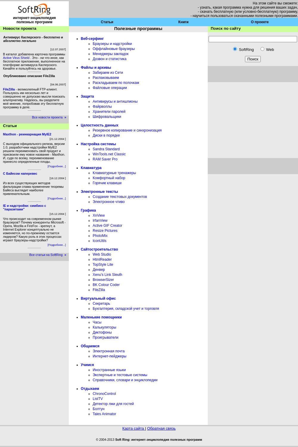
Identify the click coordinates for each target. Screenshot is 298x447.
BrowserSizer (103, 280)
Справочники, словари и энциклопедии (125, 380)
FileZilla (99, 290)
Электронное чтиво (109, 202)
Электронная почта (109, 351)
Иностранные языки (109, 370)
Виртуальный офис (98, 298)
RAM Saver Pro (105, 159)
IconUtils (99, 241)
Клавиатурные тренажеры (114, 173)
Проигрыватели (105, 337)
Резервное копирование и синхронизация (127, 130)
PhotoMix (100, 236)
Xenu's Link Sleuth (107, 275)
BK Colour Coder (106, 285)
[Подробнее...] (57, 166)
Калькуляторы (104, 327)
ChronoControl (104, 394)
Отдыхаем (90, 389)
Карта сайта (133, 428)
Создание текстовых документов (120, 197)
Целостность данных (99, 125)
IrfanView (100, 220)
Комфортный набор (109, 178)
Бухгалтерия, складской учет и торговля (126, 309)
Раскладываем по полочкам (116, 83)
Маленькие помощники (101, 317)
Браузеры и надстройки (112, 44)
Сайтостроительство (99, 249)
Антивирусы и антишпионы (115, 101)
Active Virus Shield (16, 58)
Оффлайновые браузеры (114, 49)
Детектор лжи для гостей (113, 404)
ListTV (98, 399)
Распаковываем (106, 78)
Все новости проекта (50, 117)
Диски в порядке (106, 135)
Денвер (99, 270)
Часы (97, 322)
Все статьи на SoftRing (49, 255)
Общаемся (90, 346)
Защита (87, 96)
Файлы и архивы (96, 67)
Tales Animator (104, 414)
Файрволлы (102, 106)
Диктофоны (102, 332)
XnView (99, 215)
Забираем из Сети (108, 73)
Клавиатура (91, 168)
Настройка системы (98, 144)
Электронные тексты (99, 192)
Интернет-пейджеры (109, 356)
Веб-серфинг (92, 39)
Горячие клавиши (107, 183)
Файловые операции (110, 88)
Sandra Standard (106, 149)
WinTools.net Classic (109, 154)
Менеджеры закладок (110, 54)
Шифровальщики (107, 117)
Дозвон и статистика (110, 59)
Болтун (99, 409)
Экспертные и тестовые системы (120, 375)
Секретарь (101, 303)
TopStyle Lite (103, 264)
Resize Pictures (105, 231)
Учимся (87, 365)
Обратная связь (161, 428)
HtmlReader (102, 259)
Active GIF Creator (107, 226)
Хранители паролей (109, 112)
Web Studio (102, 254)
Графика (88, 210)
